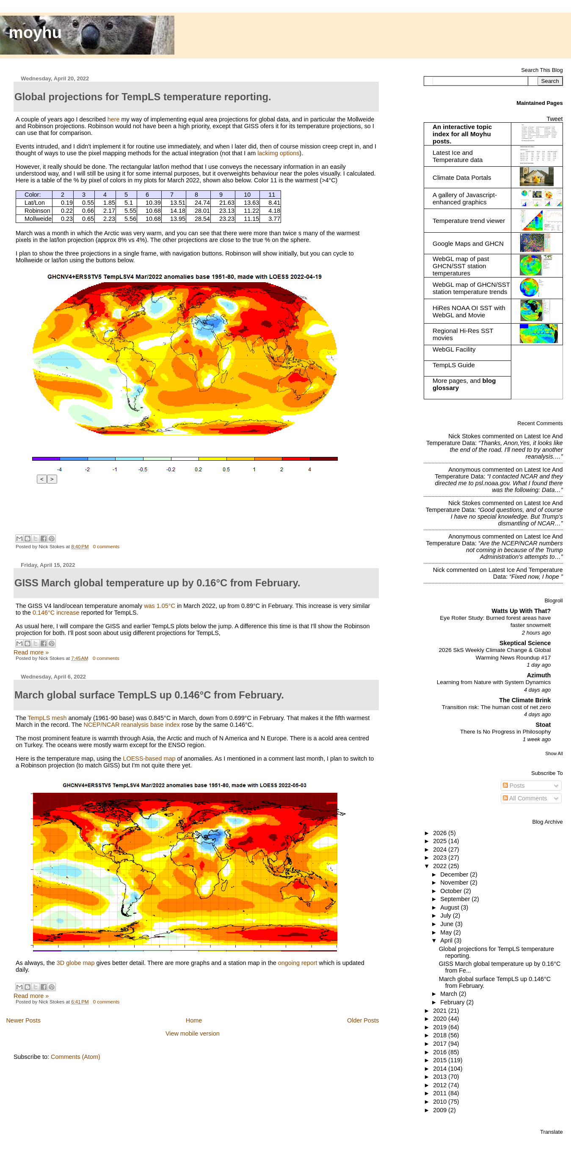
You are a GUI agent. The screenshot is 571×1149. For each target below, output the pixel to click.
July (446, 915)
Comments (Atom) (75, 1056)
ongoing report (297, 962)
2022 (440, 866)
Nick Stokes (464, 436)
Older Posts (363, 1020)
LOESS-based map (149, 758)
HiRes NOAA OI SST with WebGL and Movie (469, 311)
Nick (439, 569)
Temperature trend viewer (469, 220)
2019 (440, 1027)
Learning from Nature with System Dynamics (494, 682)
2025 (440, 841)
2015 (440, 1060)
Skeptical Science (525, 643)
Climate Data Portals (462, 177)
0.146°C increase (56, 612)
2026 (440, 833)
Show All (554, 753)
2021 (440, 1010)
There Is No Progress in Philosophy (505, 731)
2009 (440, 1110)
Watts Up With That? (521, 610)
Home (194, 1020)
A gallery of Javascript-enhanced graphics (465, 198)
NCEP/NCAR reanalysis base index (132, 724)
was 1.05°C (159, 605)
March (449, 993)
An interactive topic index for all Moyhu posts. (462, 134)
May (446, 932)
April (447, 940)
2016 (440, 1052)
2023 (440, 857)
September (456, 899)
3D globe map (76, 962)
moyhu (35, 32)
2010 (440, 1101)
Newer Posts (23, 1020)
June (447, 924)
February (453, 1002)
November (455, 882)
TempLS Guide (454, 364)
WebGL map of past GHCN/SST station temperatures (461, 266)
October (451, 891)
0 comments (106, 546)
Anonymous (464, 469)
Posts (514, 785)
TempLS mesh (47, 718)
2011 (440, 1093)
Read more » (31, 652)
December (455, 874)
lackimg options (278, 153)
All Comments (525, 798)
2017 (440, 1043)
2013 (440, 1076)
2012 (440, 1085)
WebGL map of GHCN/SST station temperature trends (471, 288)
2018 (440, 1035)
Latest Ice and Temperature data (459, 156)
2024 (440, 849)
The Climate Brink (525, 700)
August (450, 907)
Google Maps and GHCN (468, 243)
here (114, 119)
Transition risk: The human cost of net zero (496, 707)
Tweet (554, 118)
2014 (440, 1068)
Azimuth (539, 675)
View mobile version (193, 1033)
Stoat (543, 724)
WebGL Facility (454, 349)
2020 (440, 1018)
